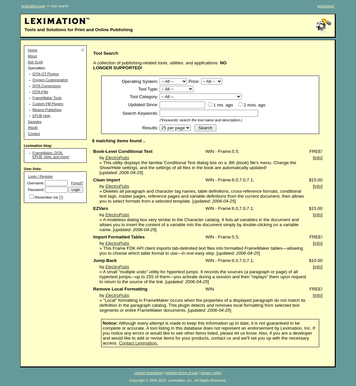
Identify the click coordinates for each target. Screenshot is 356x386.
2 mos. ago (254, 104)
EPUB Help (41, 116)
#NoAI (33, 128)
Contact (34, 134)
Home (32, 50)
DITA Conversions (47, 86)
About (32, 56)
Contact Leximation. (138, 343)
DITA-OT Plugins (46, 74)
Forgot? (77, 183)
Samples (34, 122)
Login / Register (40, 176)
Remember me (46, 197)
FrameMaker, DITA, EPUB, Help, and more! (51, 155)
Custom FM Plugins (48, 104)
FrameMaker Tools (47, 98)
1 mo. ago (223, 104)
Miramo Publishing (47, 110)
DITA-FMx (40, 92)
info (317, 157)
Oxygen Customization (50, 80)
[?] (61, 197)
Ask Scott (35, 62)
